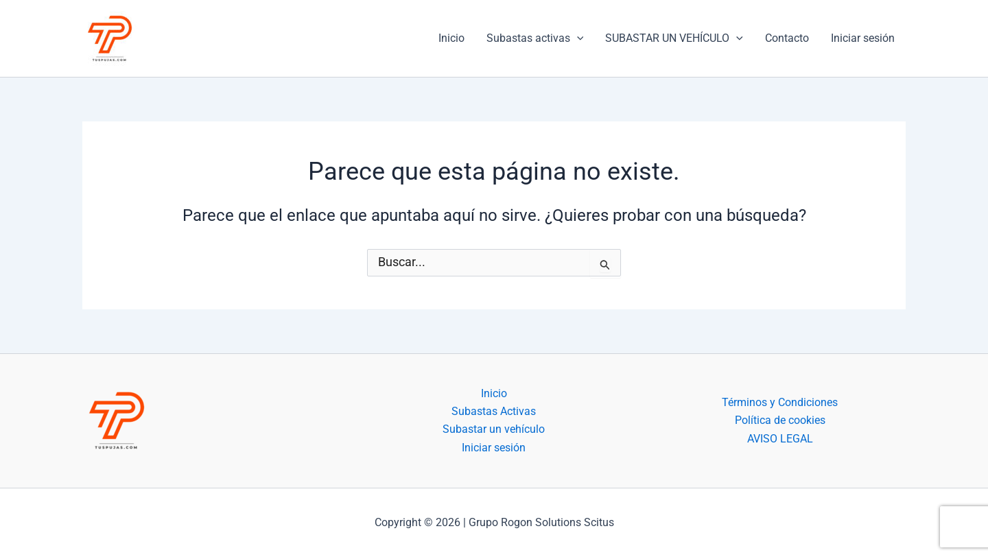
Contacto (787, 38)
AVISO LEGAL (780, 438)
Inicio (451, 38)
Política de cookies (780, 420)
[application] (577, 38)
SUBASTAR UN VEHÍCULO (674, 38)
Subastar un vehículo (494, 429)
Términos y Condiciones (780, 402)
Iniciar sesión (863, 38)
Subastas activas (535, 38)
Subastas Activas (493, 411)
